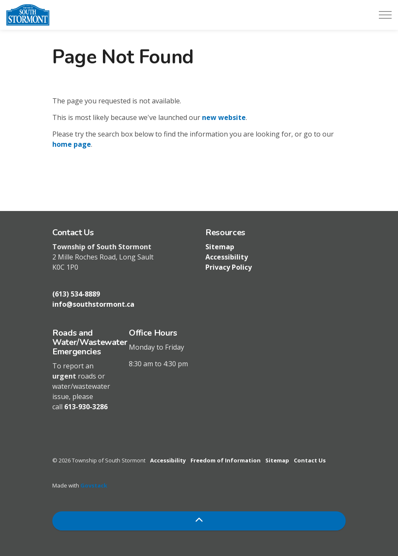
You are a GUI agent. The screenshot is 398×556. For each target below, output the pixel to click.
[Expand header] (385, 15)
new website (224, 117)
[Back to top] (199, 520)
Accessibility (226, 257)
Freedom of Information (225, 460)
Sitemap (219, 246)
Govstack (93, 485)
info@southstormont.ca (93, 304)
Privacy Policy (228, 267)
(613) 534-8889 (76, 294)
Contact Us (310, 460)
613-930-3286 (86, 406)
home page (71, 144)
